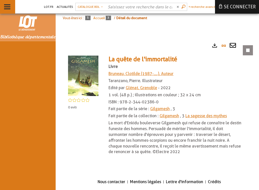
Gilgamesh (160, 108)
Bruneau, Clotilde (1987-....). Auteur (141, 73)
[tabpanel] (157, 107)
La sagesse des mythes (206, 115)
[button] (83, 75)
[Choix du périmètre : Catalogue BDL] (90, 7)
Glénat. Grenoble (141, 87)
